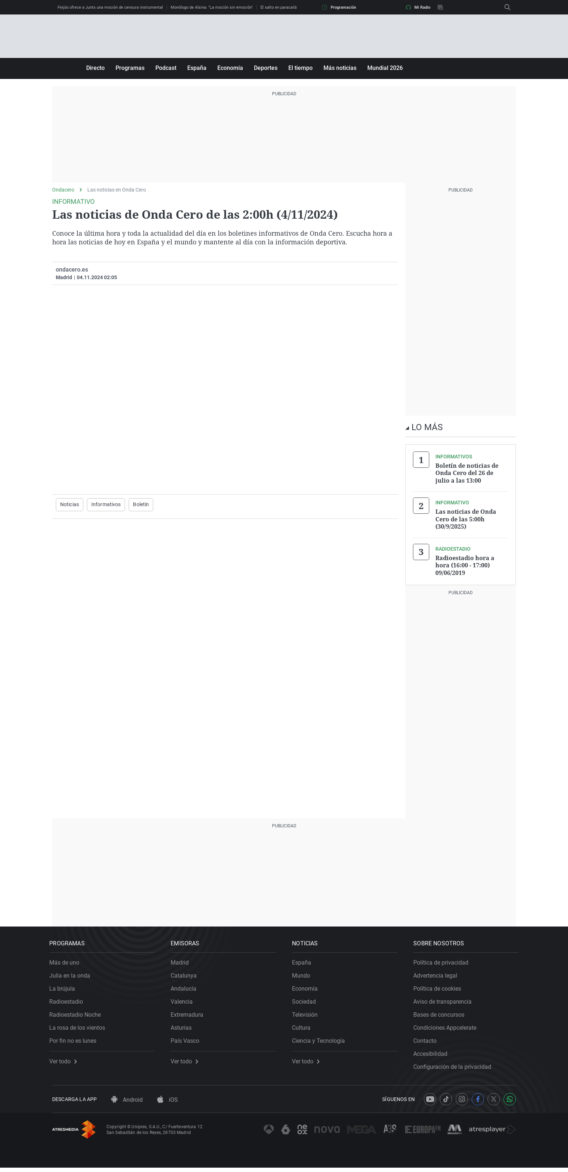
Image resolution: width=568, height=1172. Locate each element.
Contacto (427, 1042)
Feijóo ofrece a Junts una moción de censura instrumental (110, 7)
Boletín (141, 505)
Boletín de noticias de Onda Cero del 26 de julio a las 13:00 (466, 473)
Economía (230, 67)
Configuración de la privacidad (455, 1068)
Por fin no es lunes (75, 1042)
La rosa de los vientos (80, 1029)
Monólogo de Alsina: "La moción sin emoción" (212, 7)
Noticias (69, 505)
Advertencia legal (438, 977)
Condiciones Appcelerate (447, 1029)
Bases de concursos (441, 1016)
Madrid (183, 964)
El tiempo (300, 67)
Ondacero (63, 190)
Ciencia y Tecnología (321, 1042)
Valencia (185, 1003)
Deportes (265, 67)
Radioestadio (69, 1003)
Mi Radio (418, 7)
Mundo (304, 977)
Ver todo (66, 1063)
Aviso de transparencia (445, 1003)
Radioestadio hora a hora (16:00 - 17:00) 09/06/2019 (464, 564)
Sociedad (307, 1003)
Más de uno (67, 964)
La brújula (65, 990)
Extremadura (190, 1016)
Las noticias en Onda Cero (116, 190)
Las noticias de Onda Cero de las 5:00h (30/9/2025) (465, 518)
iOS (167, 1104)
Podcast (165, 67)
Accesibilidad (433, 1055)
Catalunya (187, 977)
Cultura (304, 1029)
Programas (130, 67)
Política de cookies (440, 990)
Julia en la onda (72, 977)
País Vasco (188, 1042)
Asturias (184, 1029)
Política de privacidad (443, 964)
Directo (95, 67)
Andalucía (186, 990)
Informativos (106, 505)
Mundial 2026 (385, 67)
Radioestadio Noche (78, 1016)
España (196, 67)
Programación (339, 7)
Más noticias (339, 67)
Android (127, 1104)
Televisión (308, 1016)
